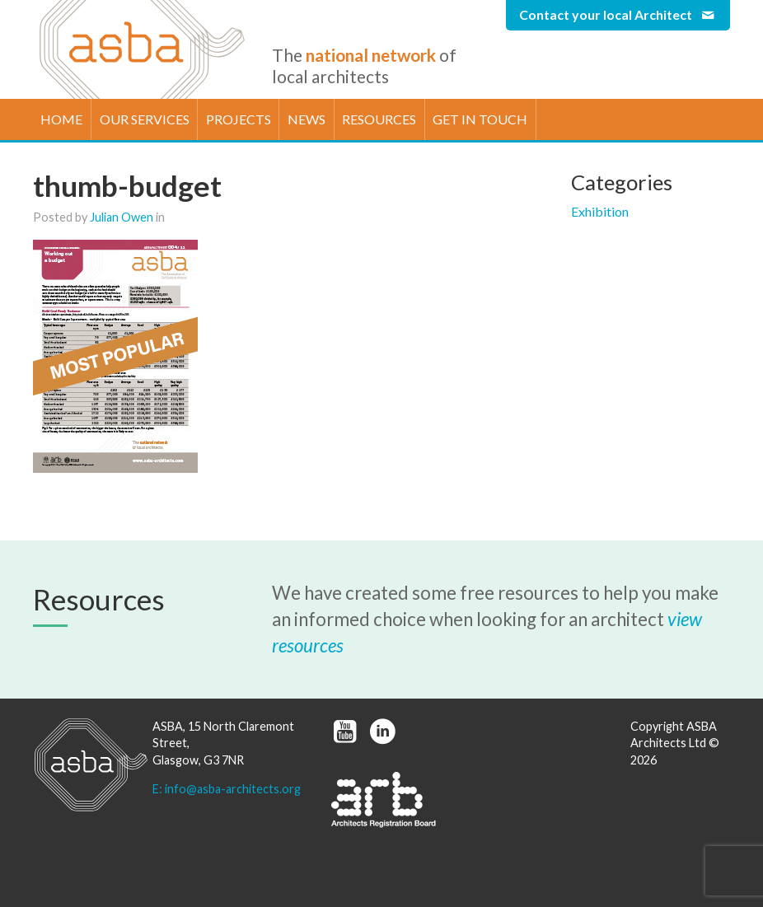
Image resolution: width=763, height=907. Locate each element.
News (306, 119)
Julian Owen (121, 217)
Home (61, 119)
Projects (238, 119)
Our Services (145, 119)
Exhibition (600, 211)
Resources (379, 119)
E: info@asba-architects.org (226, 789)
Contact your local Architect (618, 14)
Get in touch (480, 119)
